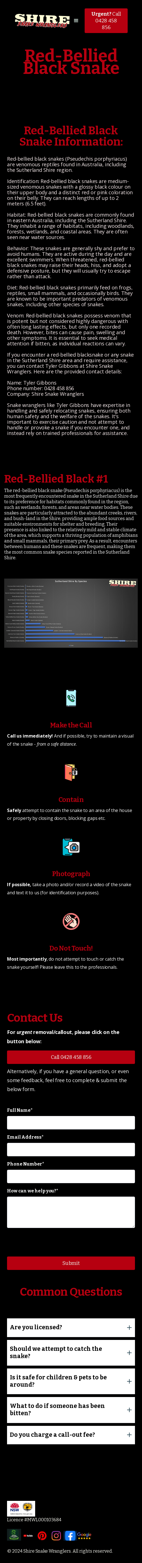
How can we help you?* (32, 1191)
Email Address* (25, 1137)
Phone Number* (25, 1164)
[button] (76, 21)
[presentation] (50, 1243)
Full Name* (19, 1110)
